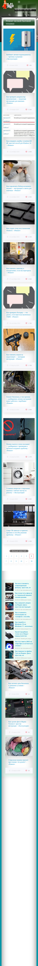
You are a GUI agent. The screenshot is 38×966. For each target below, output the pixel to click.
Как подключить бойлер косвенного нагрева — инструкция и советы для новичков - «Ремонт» (18, 188)
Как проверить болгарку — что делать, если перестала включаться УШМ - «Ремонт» (18, 315)
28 (31, 561)
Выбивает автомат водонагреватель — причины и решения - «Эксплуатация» (18, 57)
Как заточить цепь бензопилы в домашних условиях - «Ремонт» (18, 686)
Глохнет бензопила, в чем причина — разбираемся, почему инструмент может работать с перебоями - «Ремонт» (18, 400)
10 (21, 561)
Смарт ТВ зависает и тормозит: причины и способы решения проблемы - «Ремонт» (17, 533)
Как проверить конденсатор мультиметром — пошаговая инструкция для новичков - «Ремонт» (16, 100)
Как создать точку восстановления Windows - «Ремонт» (18, 229)
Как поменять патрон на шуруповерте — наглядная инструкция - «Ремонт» (15, 357)
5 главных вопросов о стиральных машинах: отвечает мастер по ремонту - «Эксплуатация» (18, 491)
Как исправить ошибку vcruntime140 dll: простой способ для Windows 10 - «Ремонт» (19, 143)
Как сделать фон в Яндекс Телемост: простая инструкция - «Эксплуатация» (18, 724)
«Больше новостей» (19, 551)
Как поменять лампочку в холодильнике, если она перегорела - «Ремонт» (18, 271)
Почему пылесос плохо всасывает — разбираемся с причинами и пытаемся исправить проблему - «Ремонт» (18, 447)
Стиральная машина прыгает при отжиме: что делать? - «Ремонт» (18, 762)
